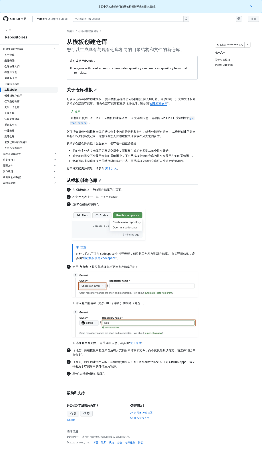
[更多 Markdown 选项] (247, 45)
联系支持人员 (139, 418)
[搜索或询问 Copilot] (131, 19)
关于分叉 (111, 168)
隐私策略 (71, 420)
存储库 (70, 31)
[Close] (252, 6)
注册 (253, 18)
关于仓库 (136, 343)
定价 (119, 442)
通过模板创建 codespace (99, 258)
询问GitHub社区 (141, 412)
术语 (95, 442)
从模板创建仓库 (84, 180)
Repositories (16, 37)
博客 (140, 442)
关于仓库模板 (82, 90)
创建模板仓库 (158, 103)
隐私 (103, 442)
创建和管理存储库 (88, 31)
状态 (111, 442)
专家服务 (130, 442)
